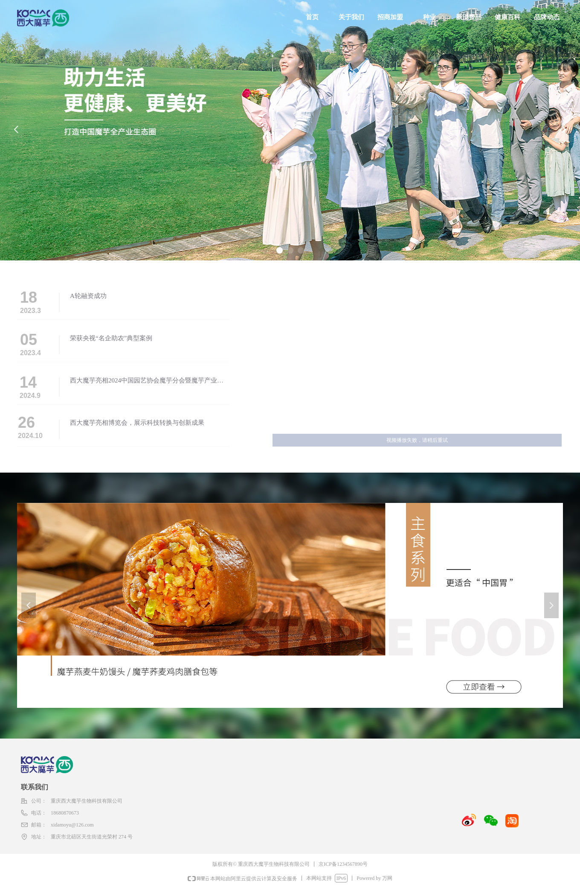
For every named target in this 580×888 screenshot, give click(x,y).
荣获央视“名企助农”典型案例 (111, 338)
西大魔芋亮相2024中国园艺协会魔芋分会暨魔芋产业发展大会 (146, 381)
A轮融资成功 (88, 295)
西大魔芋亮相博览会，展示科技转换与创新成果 (137, 422)
